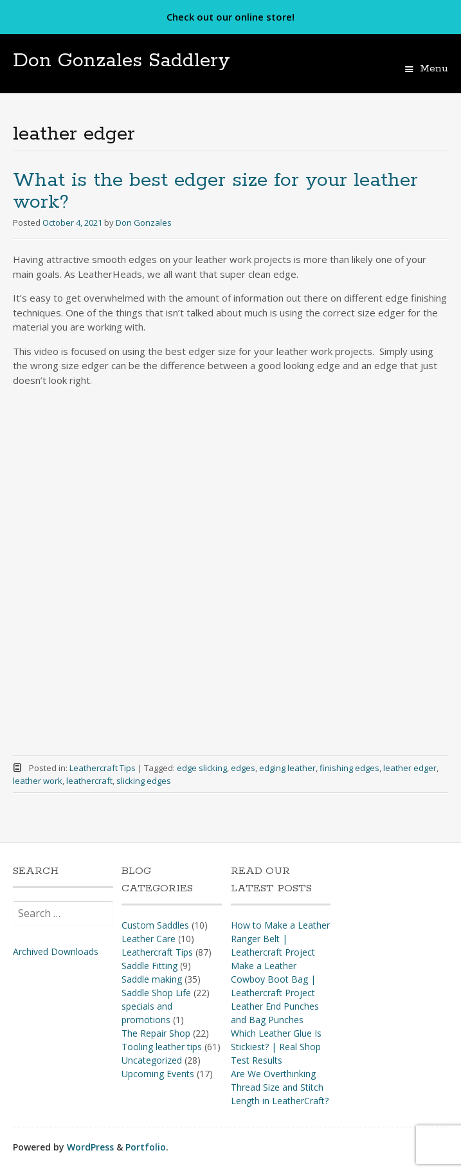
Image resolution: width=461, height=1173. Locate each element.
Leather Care (149, 938)
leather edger (410, 768)
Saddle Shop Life (156, 993)
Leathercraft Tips (102, 768)
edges (243, 768)
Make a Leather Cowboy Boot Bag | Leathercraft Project (273, 979)
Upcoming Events (158, 1074)
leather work (37, 781)
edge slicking (202, 768)
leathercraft (89, 781)
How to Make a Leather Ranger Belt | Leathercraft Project (280, 938)
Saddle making (152, 979)
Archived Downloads (55, 951)
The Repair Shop (156, 1033)
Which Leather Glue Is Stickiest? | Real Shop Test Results (276, 1046)
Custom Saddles (155, 925)
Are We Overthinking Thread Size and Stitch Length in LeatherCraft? (280, 1087)
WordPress (90, 1147)
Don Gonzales (144, 222)
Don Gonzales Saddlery (121, 60)
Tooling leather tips (162, 1047)
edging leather (287, 768)
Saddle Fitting (149, 965)
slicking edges (143, 781)
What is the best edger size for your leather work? (215, 191)
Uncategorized (152, 1060)
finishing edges (349, 768)
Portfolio (145, 1147)
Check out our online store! (230, 16)
